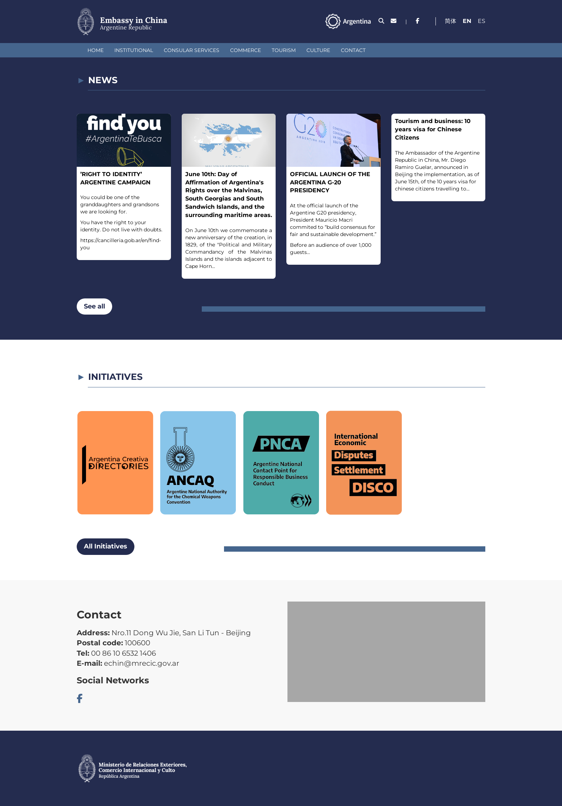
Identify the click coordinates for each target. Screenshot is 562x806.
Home (95, 50)
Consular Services (191, 50)
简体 (450, 21)
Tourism (284, 50)
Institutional (133, 50)
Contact (353, 50)
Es (481, 21)
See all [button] (94, 306)
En (467, 21)
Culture (318, 50)
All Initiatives (105, 546)
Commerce (245, 50)
